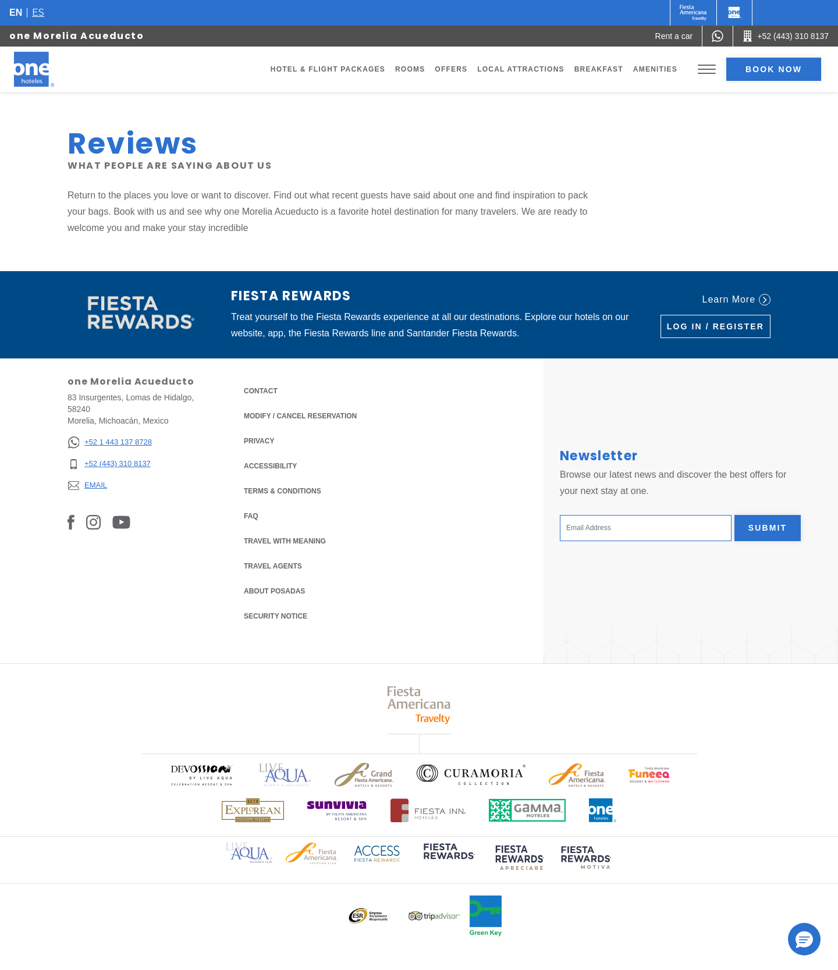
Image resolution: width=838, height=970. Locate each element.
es (38, 12)
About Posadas (274, 591)
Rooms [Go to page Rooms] (410, 69)
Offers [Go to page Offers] (451, 69)
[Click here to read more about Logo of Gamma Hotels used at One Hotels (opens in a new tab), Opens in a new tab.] (527, 810)
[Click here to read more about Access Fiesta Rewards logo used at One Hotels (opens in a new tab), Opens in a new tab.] (377, 853)
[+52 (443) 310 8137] (110, 464)
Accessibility (270, 466)
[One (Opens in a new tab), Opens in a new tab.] (693, 13)
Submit (767, 527)
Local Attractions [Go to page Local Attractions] (520, 69)
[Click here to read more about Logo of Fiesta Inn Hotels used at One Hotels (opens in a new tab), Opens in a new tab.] (428, 810)
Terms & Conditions (282, 490)
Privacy (259, 440)
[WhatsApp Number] (717, 36)
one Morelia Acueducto (76, 35)
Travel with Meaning (285, 541)
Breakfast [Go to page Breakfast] (598, 69)
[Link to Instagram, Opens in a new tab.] (93, 522)
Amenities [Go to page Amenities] (655, 69)
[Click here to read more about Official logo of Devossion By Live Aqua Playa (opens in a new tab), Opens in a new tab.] (201, 775)
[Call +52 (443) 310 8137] (785, 36)
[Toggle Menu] (707, 69)
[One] (734, 13)
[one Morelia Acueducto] (47, 69)
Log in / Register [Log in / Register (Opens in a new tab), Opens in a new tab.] (715, 326)
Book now (773, 69)
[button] (804, 939)
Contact (261, 391)
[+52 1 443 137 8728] (110, 442)
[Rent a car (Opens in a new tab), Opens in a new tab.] (674, 36)
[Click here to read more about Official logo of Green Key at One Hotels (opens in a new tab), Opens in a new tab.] (486, 916)
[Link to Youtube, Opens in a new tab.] (121, 522)
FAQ (251, 516)
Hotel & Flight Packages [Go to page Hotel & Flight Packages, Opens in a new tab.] (328, 69)
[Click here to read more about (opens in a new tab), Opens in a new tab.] (448, 859)
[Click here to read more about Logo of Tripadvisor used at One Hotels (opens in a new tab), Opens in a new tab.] (434, 916)
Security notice (275, 616)
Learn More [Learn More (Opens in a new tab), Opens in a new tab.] (736, 299)
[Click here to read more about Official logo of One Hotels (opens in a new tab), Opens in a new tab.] (603, 810)
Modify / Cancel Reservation (300, 416)
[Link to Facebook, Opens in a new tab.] (71, 522)
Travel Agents (273, 566)
